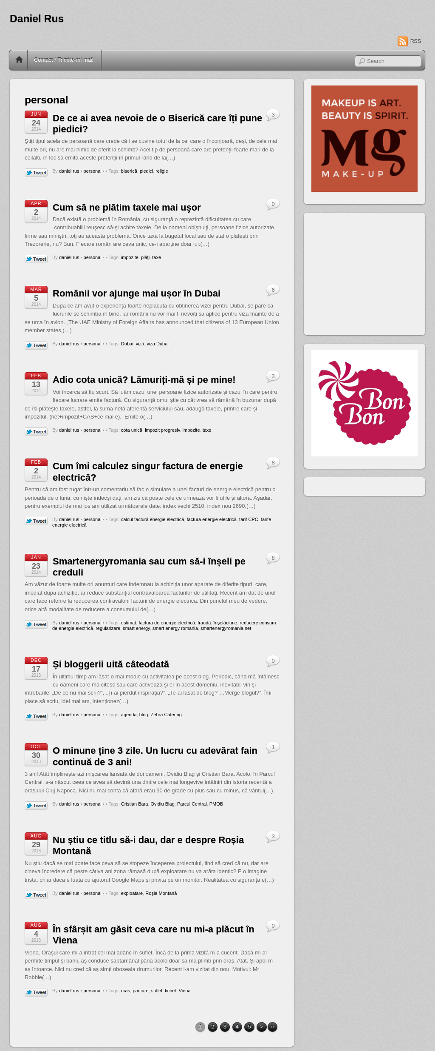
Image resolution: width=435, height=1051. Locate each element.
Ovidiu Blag (163, 803)
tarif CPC (248, 519)
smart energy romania (175, 628)
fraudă (204, 622)
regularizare (108, 628)
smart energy (136, 628)
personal (93, 171)
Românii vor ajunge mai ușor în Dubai (136, 293)
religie (161, 171)
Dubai (127, 343)
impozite (129, 257)
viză (140, 343)
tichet (170, 990)
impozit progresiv (162, 430)
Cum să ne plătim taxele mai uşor (127, 207)
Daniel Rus (37, 18)
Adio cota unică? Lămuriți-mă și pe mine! (144, 379)
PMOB (216, 803)
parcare (140, 990)
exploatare (132, 893)
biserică (129, 171)
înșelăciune (225, 622)
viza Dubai (157, 343)
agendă (129, 714)
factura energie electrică (212, 519)
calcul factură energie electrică (152, 519)
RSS (415, 41)
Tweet (36, 173)
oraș (125, 990)
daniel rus (69, 171)
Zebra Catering (166, 714)
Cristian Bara (134, 803)
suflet (156, 990)
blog (143, 714)
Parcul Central (192, 803)
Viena (185, 990)
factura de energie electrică (166, 622)
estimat (128, 622)
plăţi (145, 257)
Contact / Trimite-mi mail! (64, 60)
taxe (156, 257)
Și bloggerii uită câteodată (111, 664)
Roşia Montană (161, 893)
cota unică (131, 430)
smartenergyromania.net (226, 628)
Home (19, 60)
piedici (146, 171)
